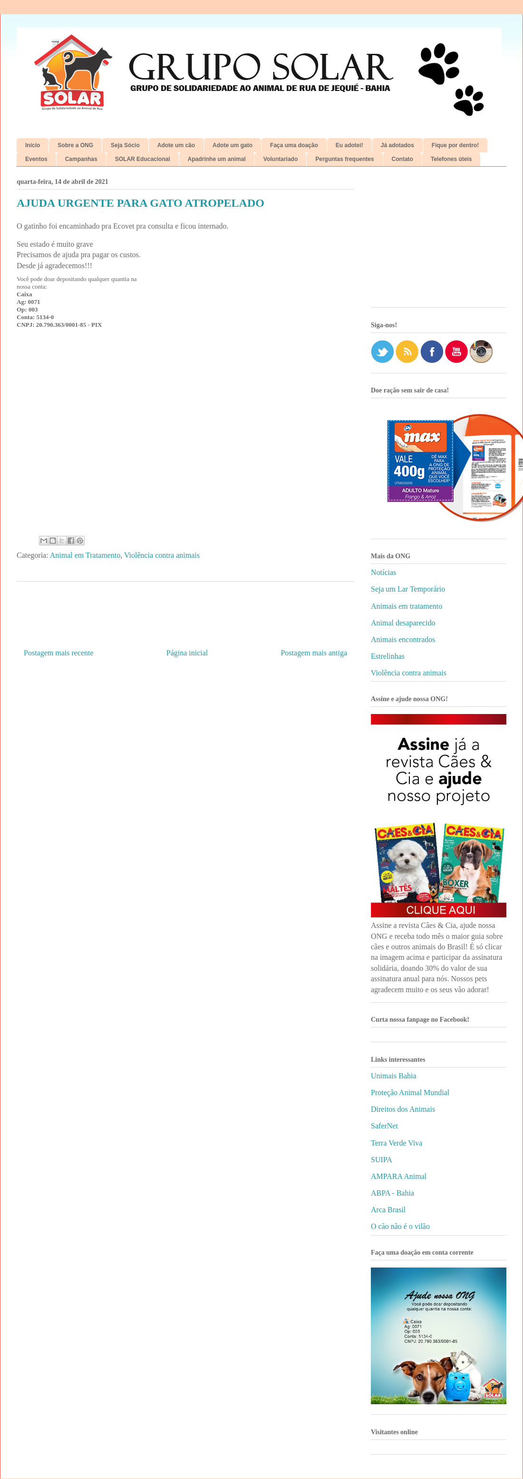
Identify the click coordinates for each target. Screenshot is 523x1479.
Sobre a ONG (75, 145)
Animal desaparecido (403, 623)
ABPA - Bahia (392, 1193)
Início (32, 145)
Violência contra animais (162, 555)
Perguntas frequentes (344, 159)
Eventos (36, 159)
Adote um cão (176, 145)
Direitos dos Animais (403, 1109)
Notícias (383, 572)
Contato (402, 159)
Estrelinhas (388, 656)
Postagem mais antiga (314, 653)
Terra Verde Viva (396, 1143)
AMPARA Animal (398, 1176)
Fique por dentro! (455, 145)
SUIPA (381, 1160)
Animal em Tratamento (85, 555)
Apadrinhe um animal (217, 159)
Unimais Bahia (393, 1076)
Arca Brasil (388, 1210)
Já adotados (397, 145)
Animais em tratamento (406, 606)
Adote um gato (232, 145)
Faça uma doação (294, 145)
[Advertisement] (438, 240)
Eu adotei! (349, 145)
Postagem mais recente (59, 653)
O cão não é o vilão (400, 1226)
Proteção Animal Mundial (410, 1092)
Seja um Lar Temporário (408, 589)
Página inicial (187, 653)
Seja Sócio (125, 145)
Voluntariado (280, 159)
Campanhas (81, 159)
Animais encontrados (403, 639)
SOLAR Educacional (142, 159)
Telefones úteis (451, 159)
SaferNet (384, 1126)
